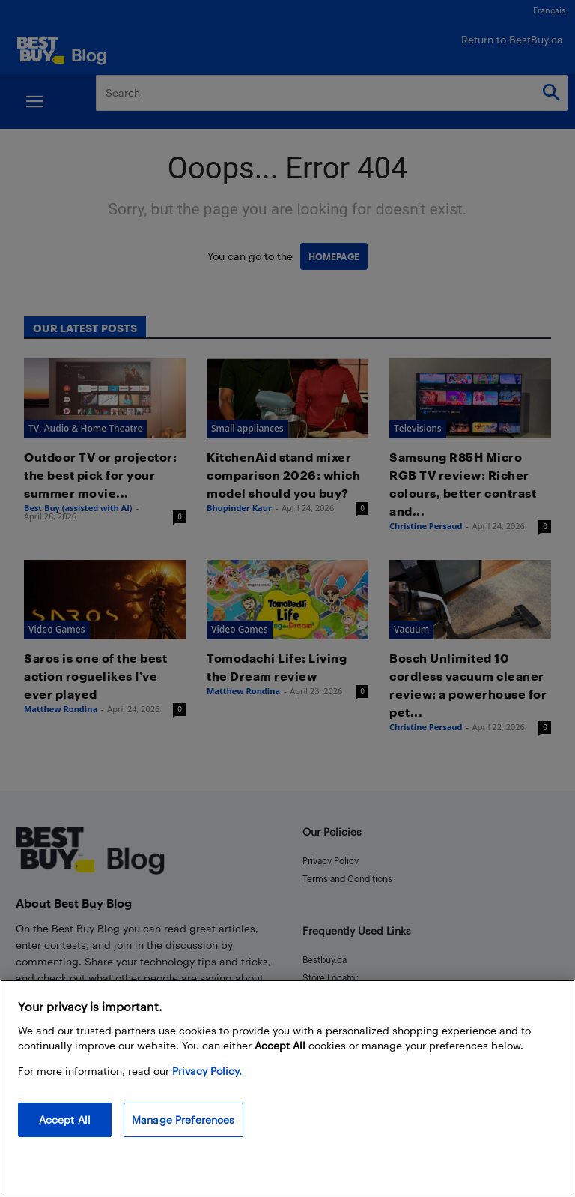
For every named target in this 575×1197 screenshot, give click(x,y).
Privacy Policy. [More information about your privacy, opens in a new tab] (207, 1070)
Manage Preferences (183, 1119)
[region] (287, 1088)
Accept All (65, 1119)
